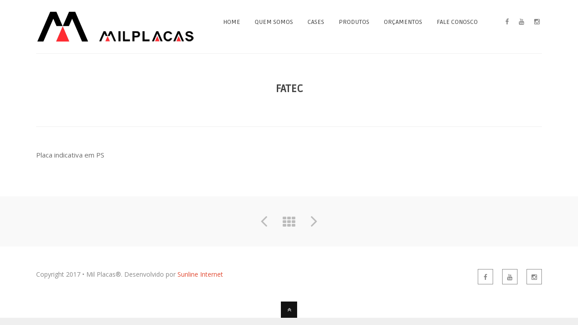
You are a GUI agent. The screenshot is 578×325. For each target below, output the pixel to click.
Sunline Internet (200, 274)
